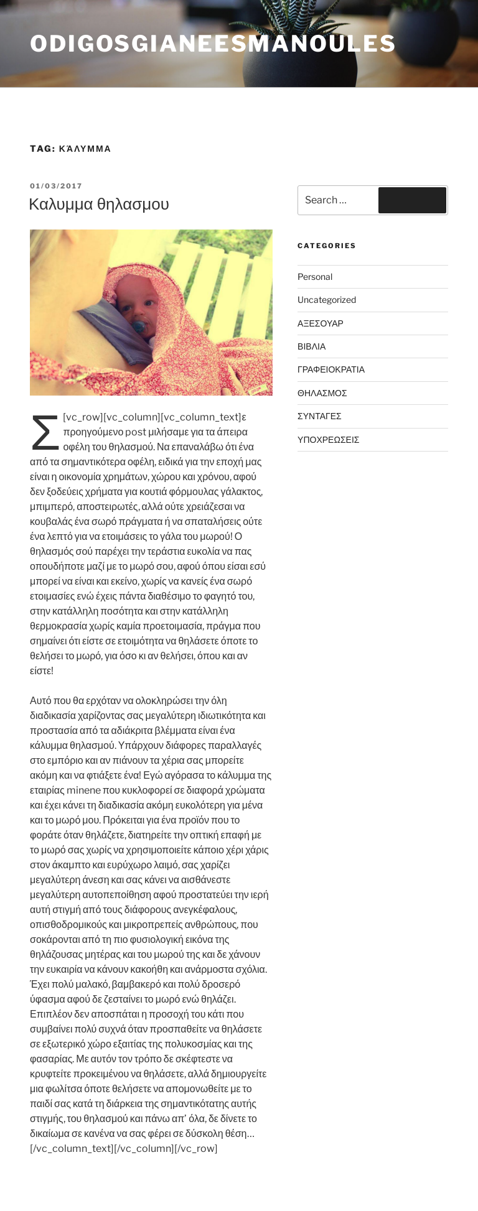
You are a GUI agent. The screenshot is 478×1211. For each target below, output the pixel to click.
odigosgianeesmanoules (213, 43)
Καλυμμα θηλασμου (99, 203)
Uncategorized (327, 299)
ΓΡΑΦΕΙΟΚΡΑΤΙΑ (331, 369)
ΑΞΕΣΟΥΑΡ (321, 323)
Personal (315, 276)
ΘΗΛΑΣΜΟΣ (322, 392)
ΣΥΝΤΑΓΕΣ (320, 416)
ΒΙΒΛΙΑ (312, 346)
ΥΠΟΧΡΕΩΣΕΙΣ (328, 439)
